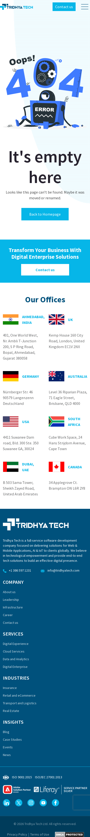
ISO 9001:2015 (22, 777)
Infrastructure (13, 607)
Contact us (64, 6)
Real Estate (11, 711)
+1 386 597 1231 (17, 570)
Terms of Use (39, 834)
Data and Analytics (16, 659)
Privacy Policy (17, 834)
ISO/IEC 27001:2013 (48, 777)
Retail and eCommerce (19, 695)
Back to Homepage (45, 214)
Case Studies (12, 739)
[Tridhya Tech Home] (16, 7)
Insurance (10, 688)
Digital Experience (16, 644)
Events (8, 747)
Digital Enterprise (15, 667)
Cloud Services (13, 651)
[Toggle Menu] (83, 6)
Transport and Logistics (19, 703)
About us (9, 592)
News (7, 755)
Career (8, 615)
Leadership (11, 599)
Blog (6, 732)
